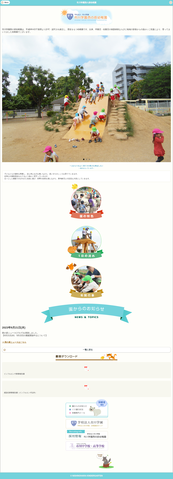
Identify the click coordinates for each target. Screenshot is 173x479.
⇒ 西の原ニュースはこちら (14, 342)
